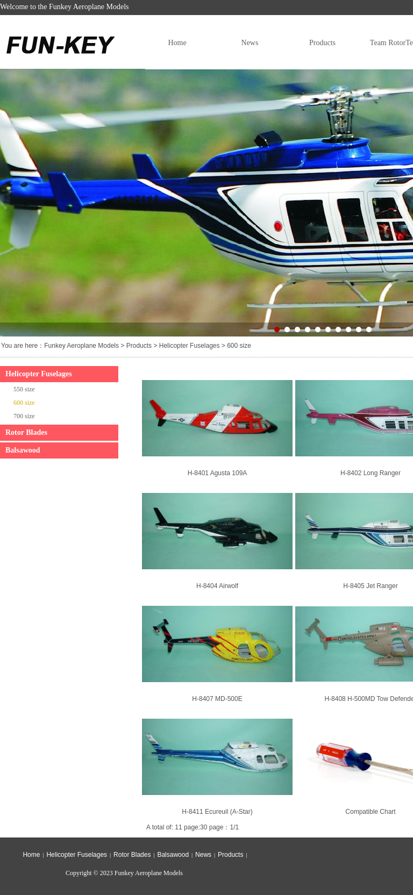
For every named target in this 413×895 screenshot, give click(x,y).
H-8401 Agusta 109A (217, 473)
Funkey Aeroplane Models (81, 345)
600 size (239, 345)
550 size (24, 389)
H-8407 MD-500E (217, 699)
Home (177, 43)
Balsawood (22, 450)
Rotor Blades (26, 432)
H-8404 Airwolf (217, 586)
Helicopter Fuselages (189, 345)
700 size (24, 416)
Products (322, 43)
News (250, 43)
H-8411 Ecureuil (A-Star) (217, 811)
